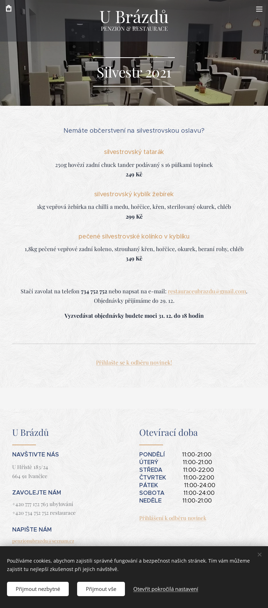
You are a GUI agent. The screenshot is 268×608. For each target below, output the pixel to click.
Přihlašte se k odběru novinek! (134, 362)
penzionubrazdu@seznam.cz (43, 540)
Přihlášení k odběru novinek (172, 517)
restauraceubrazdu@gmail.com (207, 291)
